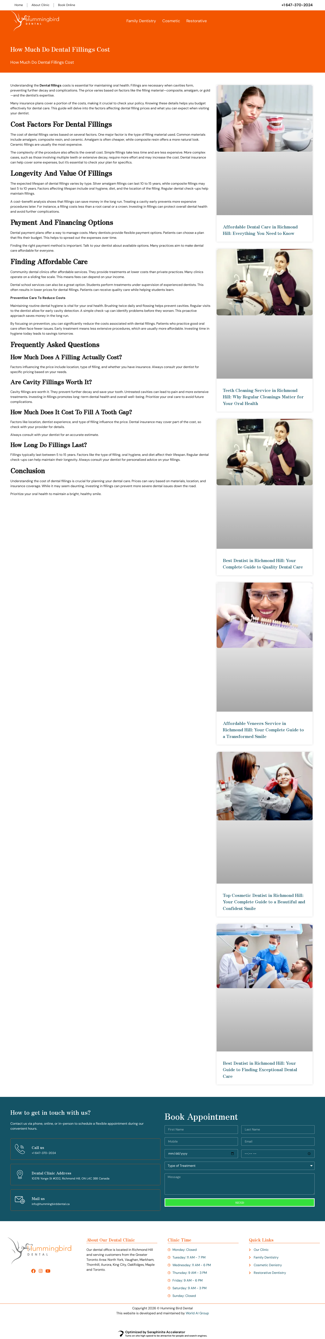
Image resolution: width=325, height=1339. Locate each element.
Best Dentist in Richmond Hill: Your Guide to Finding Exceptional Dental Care (260, 1069)
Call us (38, 1147)
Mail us (38, 1198)
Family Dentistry (141, 21)
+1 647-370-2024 (297, 5)
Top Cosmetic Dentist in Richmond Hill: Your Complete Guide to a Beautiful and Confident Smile (264, 902)
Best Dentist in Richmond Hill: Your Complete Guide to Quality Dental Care (263, 563)
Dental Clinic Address (51, 1173)
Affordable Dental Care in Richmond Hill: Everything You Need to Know (260, 230)
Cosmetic (171, 21)
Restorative (196, 21)
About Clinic (41, 5)
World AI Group (197, 1313)
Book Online (68, 5)
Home (19, 5)
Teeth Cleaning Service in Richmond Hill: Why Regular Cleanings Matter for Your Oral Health (263, 397)
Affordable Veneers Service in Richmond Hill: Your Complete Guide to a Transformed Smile (263, 730)
